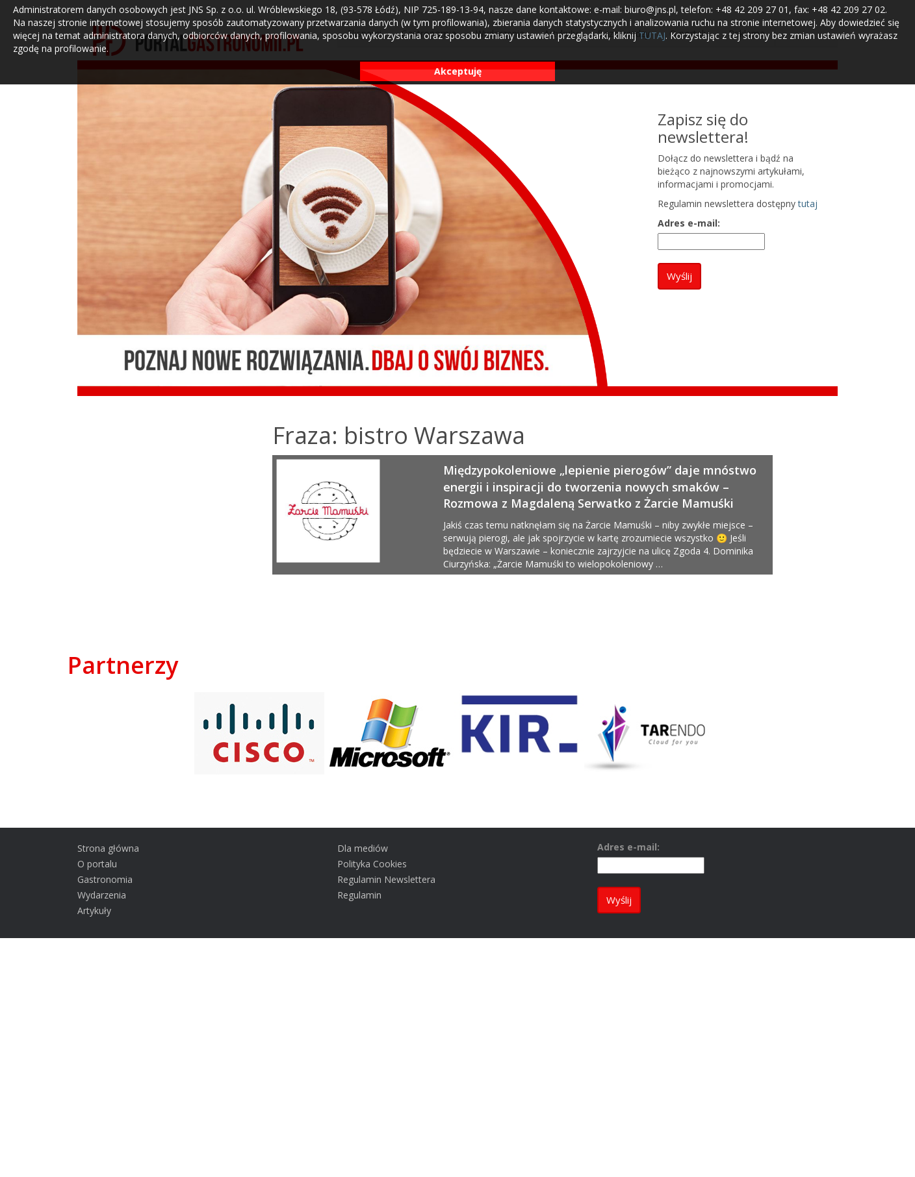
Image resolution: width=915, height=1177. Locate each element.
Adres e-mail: (689, 223)
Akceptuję (458, 71)
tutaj (808, 203)
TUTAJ (652, 35)
